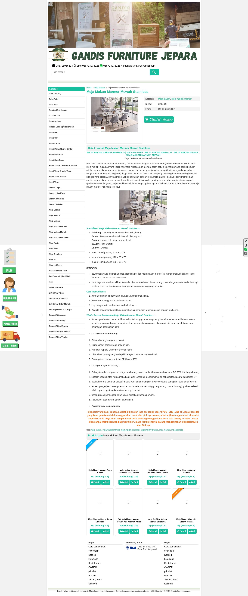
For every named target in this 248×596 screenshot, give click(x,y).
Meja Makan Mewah (58, 232)
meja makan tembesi (149, 430)
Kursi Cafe (54, 138)
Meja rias (53, 249)
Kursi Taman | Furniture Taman (63, 166)
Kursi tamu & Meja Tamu (60, 171)
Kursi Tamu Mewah (57, 177)
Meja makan (99, 88)
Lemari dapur (55, 188)
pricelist (92, 571)
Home (89, 88)
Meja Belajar (54, 210)
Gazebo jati (54, 116)
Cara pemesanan (96, 546)
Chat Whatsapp (159, 119)
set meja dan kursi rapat (60, 309)
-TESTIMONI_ (55, 94)
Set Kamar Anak (56, 293)
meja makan (96, 430)
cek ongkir (93, 550)
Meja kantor (54, 215)
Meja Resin (54, 243)
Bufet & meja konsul (58, 110)
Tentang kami (95, 579)
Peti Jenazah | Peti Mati (59, 276)
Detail (95, 482)
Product (92, 575)
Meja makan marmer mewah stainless (117, 92)
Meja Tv (52, 260)
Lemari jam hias (56, 199)
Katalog (92, 555)
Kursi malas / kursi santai (60, 149)
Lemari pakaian (56, 204)
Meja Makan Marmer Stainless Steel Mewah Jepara (129, 472)
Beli (105, 482)
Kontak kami (94, 563)
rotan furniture (56, 287)
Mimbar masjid (55, 265)
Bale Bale (53, 105)
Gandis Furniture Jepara (181, 591)
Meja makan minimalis (59, 237)
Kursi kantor (55, 143)
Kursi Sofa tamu (56, 160)
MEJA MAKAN (94, 152)
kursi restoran (56, 154)
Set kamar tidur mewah (60, 304)
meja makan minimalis (130, 430)
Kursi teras (54, 182)
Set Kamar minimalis (58, 298)
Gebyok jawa (55, 121)
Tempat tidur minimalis (59, 332)
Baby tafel (54, 99)
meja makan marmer (181, 99)
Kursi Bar (53, 132)
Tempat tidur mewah (58, 326)
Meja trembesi (55, 254)
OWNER (92, 567)
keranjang (93, 559)
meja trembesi (177, 430)
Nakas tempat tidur (58, 271)
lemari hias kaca (57, 193)
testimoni (92, 583)
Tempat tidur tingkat (58, 337)
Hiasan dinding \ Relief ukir (61, 127)
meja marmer (164, 430)
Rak (51, 282)
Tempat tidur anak (57, 315)
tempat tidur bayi (57, 321)
